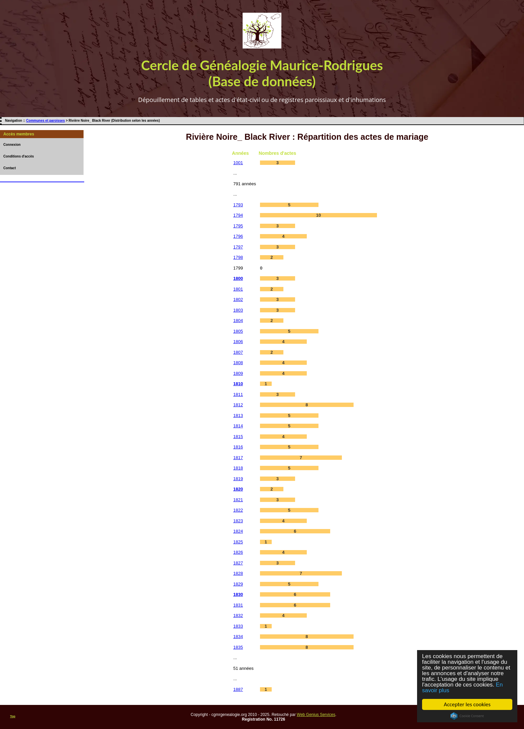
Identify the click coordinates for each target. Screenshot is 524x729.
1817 (238, 457)
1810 (238, 383)
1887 (238, 689)
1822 (238, 510)
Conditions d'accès (18, 156)
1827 (238, 562)
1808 (238, 362)
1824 (238, 531)
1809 (238, 373)
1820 (238, 489)
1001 (238, 162)
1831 (238, 605)
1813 (238, 415)
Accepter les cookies (467, 704)
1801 (238, 289)
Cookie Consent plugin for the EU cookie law (467, 716)
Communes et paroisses (45, 120)
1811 (238, 394)
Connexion (12, 144)
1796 (238, 236)
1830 (238, 594)
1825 (238, 541)
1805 (238, 331)
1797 (238, 246)
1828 (238, 573)
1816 (238, 446)
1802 (238, 299)
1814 (238, 425)
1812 (238, 404)
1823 (238, 520)
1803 (238, 310)
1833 (238, 626)
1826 (238, 552)
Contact (9, 168)
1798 (238, 257)
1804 (238, 320)
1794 (238, 215)
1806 (238, 341)
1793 (238, 204)
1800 (238, 278)
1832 (238, 615)
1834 (238, 636)
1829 (238, 584)
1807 (238, 352)
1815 (238, 436)
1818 (238, 468)
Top (12, 716)
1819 (238, 478)
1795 (238, 225)
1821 (238, 499)
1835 (238, 647)
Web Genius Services (316, 714)
